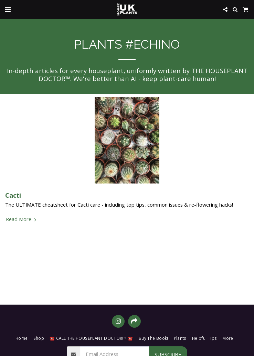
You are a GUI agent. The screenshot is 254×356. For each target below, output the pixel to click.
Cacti (13, 195)
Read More (22, 219)
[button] (7, 9)
